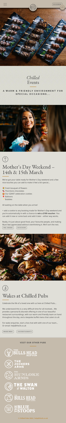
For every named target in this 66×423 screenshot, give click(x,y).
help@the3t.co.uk (18, 325)
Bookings (57, 4)
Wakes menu (8, 331)
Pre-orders (8, 227)
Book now (22, 227)
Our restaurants (25, 331)
